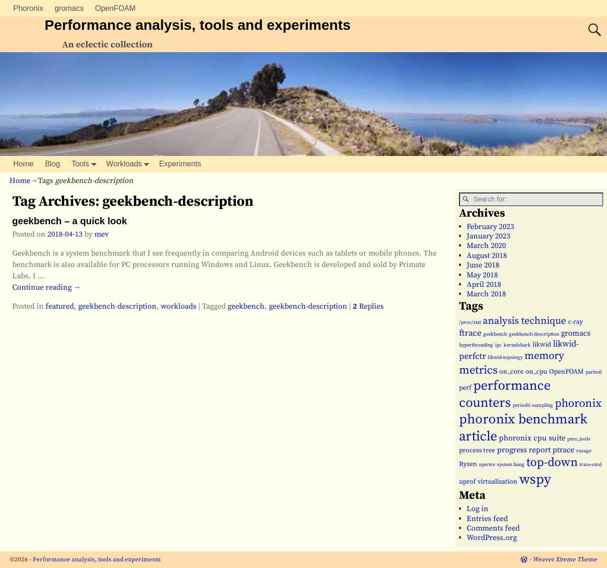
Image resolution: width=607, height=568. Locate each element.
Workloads (129, 164)
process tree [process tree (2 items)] (477, 450)
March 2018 (486, 294)
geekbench (246, 306)
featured (60, 306)
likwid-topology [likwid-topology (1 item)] (505, 357)
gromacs (69, 8)
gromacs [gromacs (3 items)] (575, 333)
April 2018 (484, 284)
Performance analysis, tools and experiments (197, 25)
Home (23, 164)
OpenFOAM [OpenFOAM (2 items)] (566, 371)
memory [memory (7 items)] (544, 355)
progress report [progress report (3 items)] (524, 450)
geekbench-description (117, 306)
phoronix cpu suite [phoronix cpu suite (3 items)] (532, 438)
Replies (368, 306)
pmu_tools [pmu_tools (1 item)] (578, 439)
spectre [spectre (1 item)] (487, 464)
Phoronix (28, 8)
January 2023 (488, 236)
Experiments (180, 164)
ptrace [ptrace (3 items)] (563, 450)
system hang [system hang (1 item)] (510, 464)
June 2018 (483, 265)
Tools (86, 164)
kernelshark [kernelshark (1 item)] (517, 345)
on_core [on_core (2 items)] (511, 371)
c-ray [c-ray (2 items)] (575, 322)
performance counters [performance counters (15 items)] (505, 394)
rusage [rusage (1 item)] (583, 451)
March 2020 (486, 245)
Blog (52, 164)
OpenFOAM (115, 8)
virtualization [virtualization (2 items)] (497, 481)
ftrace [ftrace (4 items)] (470, 333)
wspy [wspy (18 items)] (535, 479)
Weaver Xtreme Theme (565, 559)
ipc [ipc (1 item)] (498, 345)
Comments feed (493, 528)
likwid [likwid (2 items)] (542, 344)
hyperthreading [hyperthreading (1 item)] (476, 345)
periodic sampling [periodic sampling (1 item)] (533, 405)
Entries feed (487, 518)
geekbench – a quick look (69, 221)
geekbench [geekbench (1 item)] (495, 334)
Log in (477, 508)
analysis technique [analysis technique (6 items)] (524, 321)
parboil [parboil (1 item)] (594, 372)
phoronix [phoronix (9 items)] (578, 403)
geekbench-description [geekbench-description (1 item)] (534, 334)
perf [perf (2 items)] (465, 388)
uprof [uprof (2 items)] (467, 481)
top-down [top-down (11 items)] (552, 462)
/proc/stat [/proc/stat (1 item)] (470, 322)
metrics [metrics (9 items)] (478, 370)
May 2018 (482, 275)
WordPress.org (492, 537)
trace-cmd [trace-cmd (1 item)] (590, 464)
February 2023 (490, 226)
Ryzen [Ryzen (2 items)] (468, 464)
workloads (178, 306)
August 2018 (487, 255)
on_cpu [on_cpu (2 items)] (536, 371)
